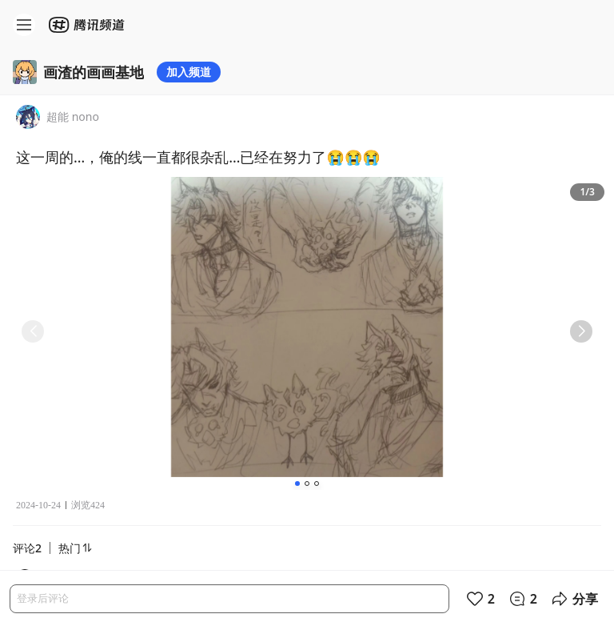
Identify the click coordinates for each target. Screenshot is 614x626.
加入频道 (188, 71)
